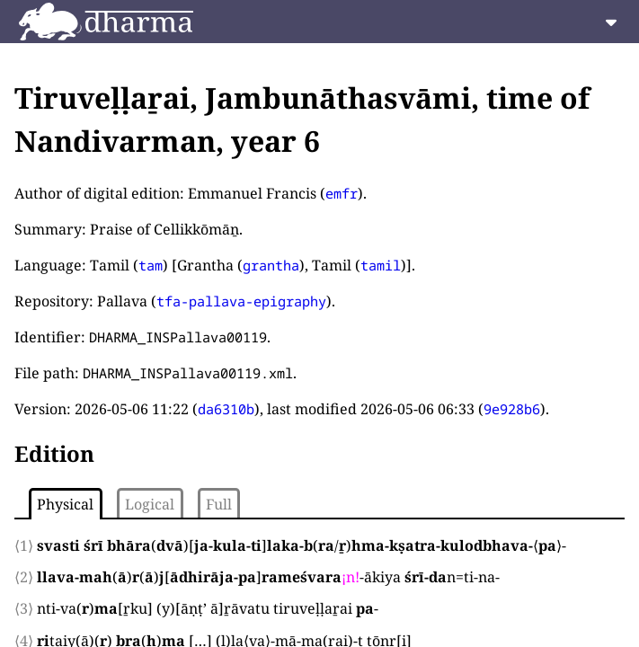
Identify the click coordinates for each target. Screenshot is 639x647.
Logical (149, 504)
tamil (380, 265)
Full (219, 504)
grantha (271, 265)
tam (150, 265)
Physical (65, 504)
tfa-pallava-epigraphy (241, 301)
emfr (341, 193)
